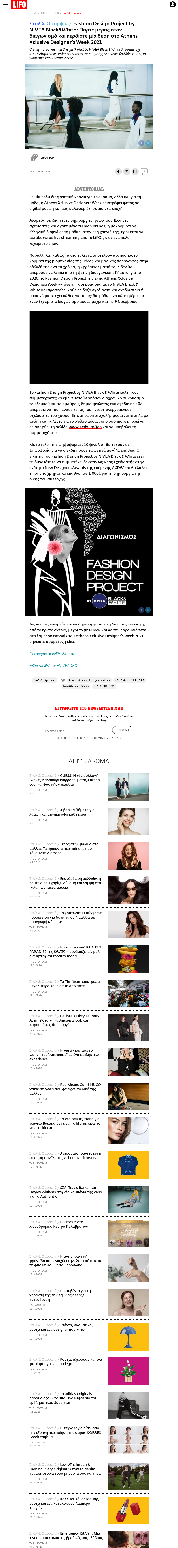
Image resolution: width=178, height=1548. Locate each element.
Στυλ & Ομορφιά (72, 13)
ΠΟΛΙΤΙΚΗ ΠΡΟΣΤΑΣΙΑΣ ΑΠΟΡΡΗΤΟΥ (99, 738)
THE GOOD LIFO (50, 13)
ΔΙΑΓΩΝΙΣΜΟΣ (104, 686)
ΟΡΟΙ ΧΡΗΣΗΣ (65, 738)
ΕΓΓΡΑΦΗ (123, 730)
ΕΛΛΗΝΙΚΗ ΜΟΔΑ (76, 686)
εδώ (70, 642)
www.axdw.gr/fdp (85, 427)
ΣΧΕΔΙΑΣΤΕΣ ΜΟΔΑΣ (129, 680)
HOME (33, 13)
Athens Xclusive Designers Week (89, 680)
